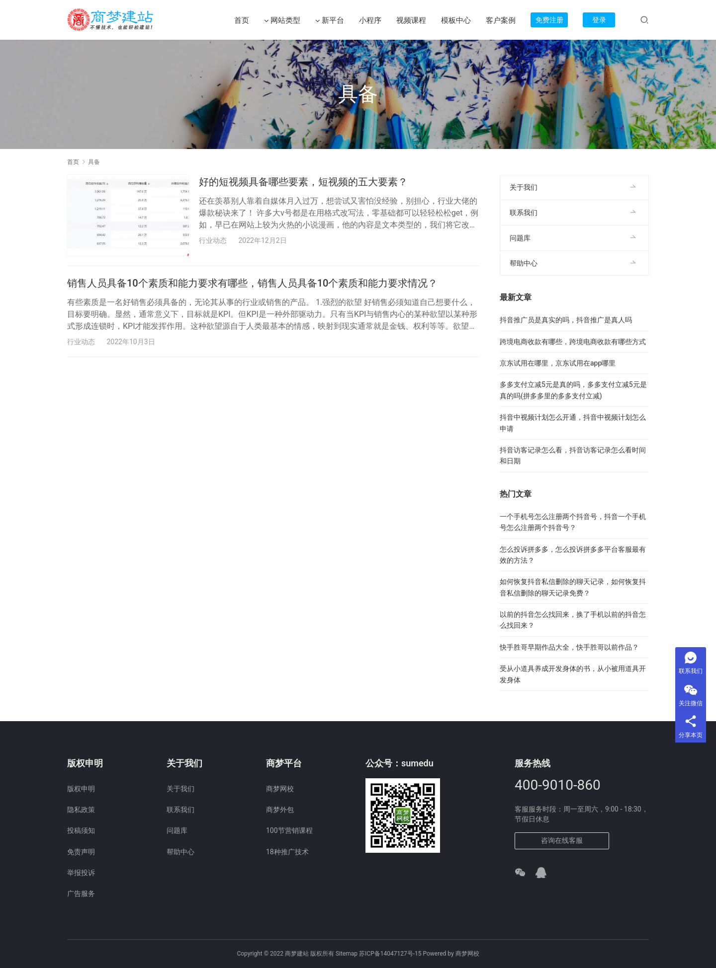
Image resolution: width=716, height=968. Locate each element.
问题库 (520, 238)
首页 (241, 20)
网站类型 (282, 20)
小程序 (370, 20)
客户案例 (501, 20)
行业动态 (213, 240)
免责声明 (81, 852)
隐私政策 (81, 810)
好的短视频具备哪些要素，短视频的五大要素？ (303, 182)
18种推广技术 (287, 852)
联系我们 (523, 213)
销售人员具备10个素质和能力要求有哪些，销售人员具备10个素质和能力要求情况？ (252, 284)
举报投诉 (81, 873)
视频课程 (411, 20)
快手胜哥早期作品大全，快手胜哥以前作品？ (569, 647)
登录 (599, 20)
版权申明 (81, 789)
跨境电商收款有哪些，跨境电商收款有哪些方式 (573, 342)
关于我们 (523, 187)
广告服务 (81, 893)
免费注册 (549, 20)
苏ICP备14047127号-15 (390, 953)
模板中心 (456, 20)
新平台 (329, 20)
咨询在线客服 (562, 840)
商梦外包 (280, 810)
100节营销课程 (289, 830)
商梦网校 (280, 789)
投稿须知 (81, 830)
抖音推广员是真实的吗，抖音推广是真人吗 (566, 320)
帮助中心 (523, 263)
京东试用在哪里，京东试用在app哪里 (558, 363)
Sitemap (347, 953)
